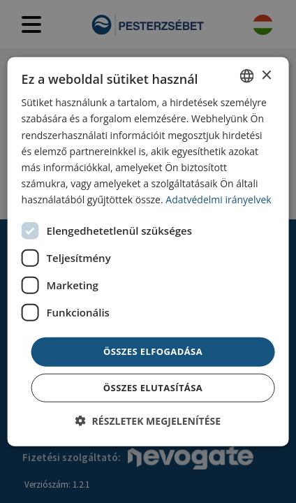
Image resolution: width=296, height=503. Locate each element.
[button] (148, 420)
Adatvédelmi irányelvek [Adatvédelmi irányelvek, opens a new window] (218, 199)
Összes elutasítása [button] (152, 387)
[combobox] (246, 76)
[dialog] (148, 251)
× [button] (265, 75)
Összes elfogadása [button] (152, 351)
